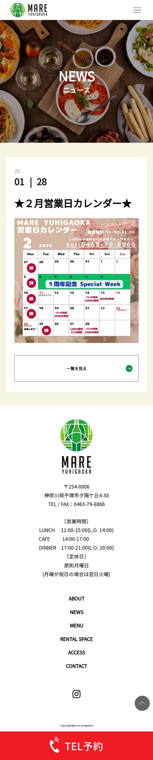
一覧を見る (76, 368)
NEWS (76, 611)
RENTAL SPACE (76, 638)
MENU (76, 625)
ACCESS (76, 652)
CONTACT (76, 665)
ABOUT (76, 598)
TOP (142, 703)
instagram (77, 694)
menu (137, 10)
